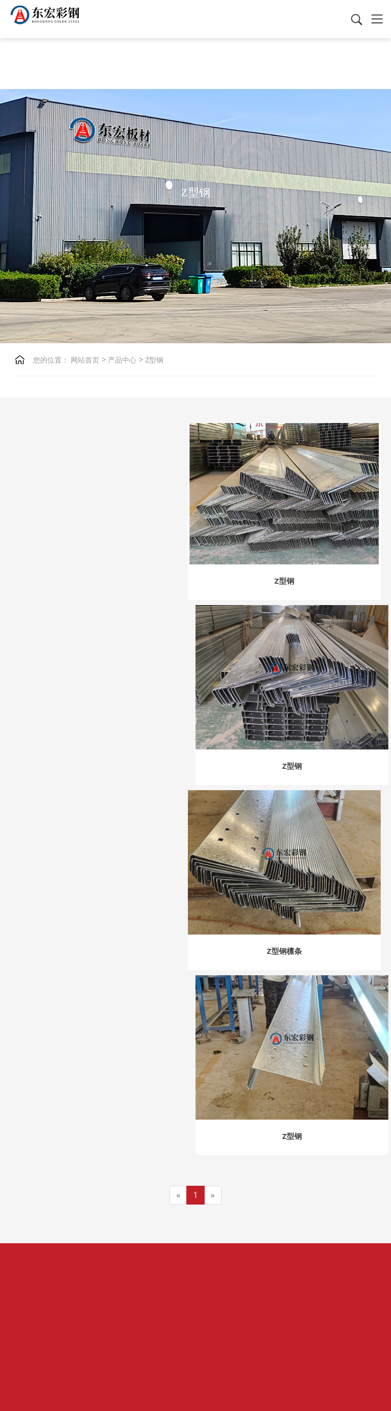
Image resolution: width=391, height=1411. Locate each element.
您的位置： (51, 360)
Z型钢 (154, 360)
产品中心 (121, 360)
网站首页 (85, 360)
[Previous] (178, 822)
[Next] (212, 822)
